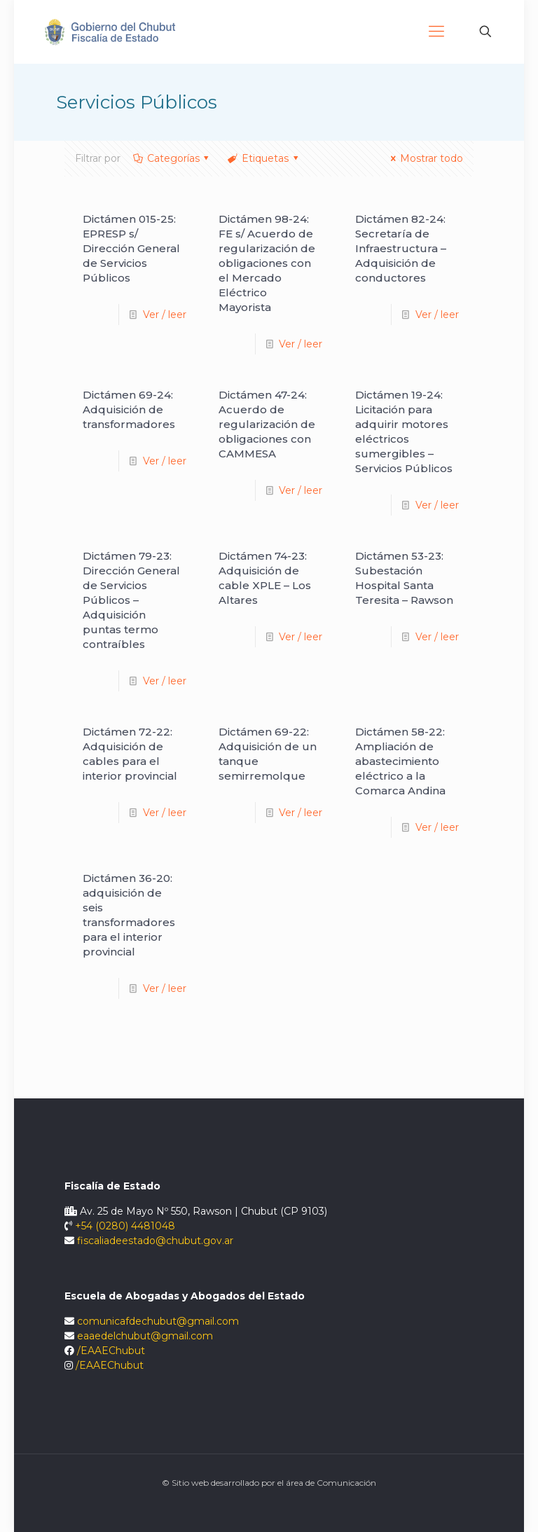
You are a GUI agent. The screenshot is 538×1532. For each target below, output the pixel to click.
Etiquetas (264, 158)
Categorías (172, 158)
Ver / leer (164, 314)
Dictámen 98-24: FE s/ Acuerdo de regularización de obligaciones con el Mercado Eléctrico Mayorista (267, 263)
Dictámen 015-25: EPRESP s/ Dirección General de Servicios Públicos (131, 248)
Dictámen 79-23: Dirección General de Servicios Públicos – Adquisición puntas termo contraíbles (131, 600)
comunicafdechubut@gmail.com (158, 1321)
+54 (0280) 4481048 (125, 1226)
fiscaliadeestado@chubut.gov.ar (155, 1240)
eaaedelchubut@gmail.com (145, 1336)
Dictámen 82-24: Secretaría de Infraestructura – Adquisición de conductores (400, 248)
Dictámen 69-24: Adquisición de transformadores (129, 409)
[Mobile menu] (436, 31)
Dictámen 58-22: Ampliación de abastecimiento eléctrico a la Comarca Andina (400, 761)
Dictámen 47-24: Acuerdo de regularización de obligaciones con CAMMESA (267, 424)
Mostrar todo (424, 158)
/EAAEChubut (111, 1350)
